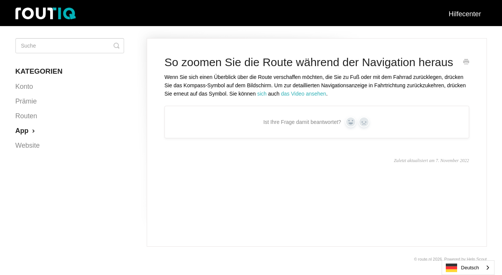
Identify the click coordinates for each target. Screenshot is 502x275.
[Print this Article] (466, 63)
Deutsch (462, 267)
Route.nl (425, 259)
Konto (24, 86)
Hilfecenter (464, 14)
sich (262, 94)
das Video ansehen (303, 94)
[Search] (69, 45)
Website (27, 145)
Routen (26, 116)
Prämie (26, 101)
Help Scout (477, 259)
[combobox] (468, 267)
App (26, 130)
